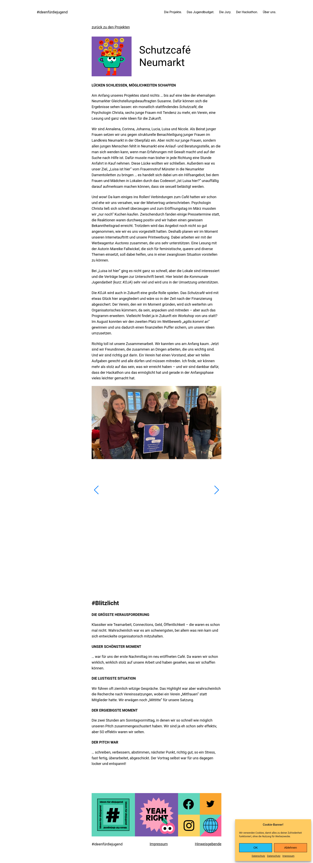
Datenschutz (258, 856)
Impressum (288, 856)
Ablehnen (290, 847)
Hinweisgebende (208, 844)
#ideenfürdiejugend (52, 12)
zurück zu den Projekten (111, 27)
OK (256, 847)
